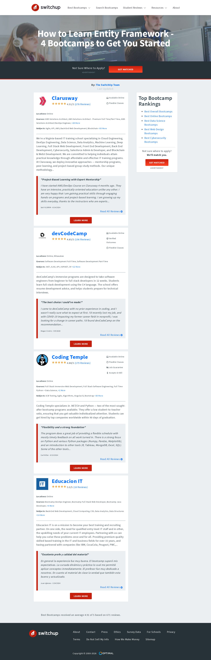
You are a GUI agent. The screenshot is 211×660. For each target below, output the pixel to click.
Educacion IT (67, 481)
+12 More (76, 266)
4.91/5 (63, 104)
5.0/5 (62, 487)
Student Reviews (135, 7)
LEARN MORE (81, 220)
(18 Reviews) (80, 487)
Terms (76, 639)
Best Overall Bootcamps (158, 111)
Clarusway (65, 98)
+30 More (102, 128)
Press (104, 632)
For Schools (154, 632)
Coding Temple (70, 357)
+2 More (61, 390)
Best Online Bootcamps (158, 116)
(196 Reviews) (83, 239)
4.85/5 (63, 239)
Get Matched (125, 69)
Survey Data (134, 632)
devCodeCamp (69, 233)
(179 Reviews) (83, 363)
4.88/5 (63, 363)
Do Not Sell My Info (97, 639)
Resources (160, 7)
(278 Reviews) (83, 104)
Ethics (117, 632)
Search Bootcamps (107, 7)
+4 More (50, 505)
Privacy (171, 632)
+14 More (40, 515)
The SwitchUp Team (108, 84)
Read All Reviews (111, 211)
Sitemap (150, 639)
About (176, 7)
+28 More (76, 123)
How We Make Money (127, 639)
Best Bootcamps (79, 7)
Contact (90, 632)
